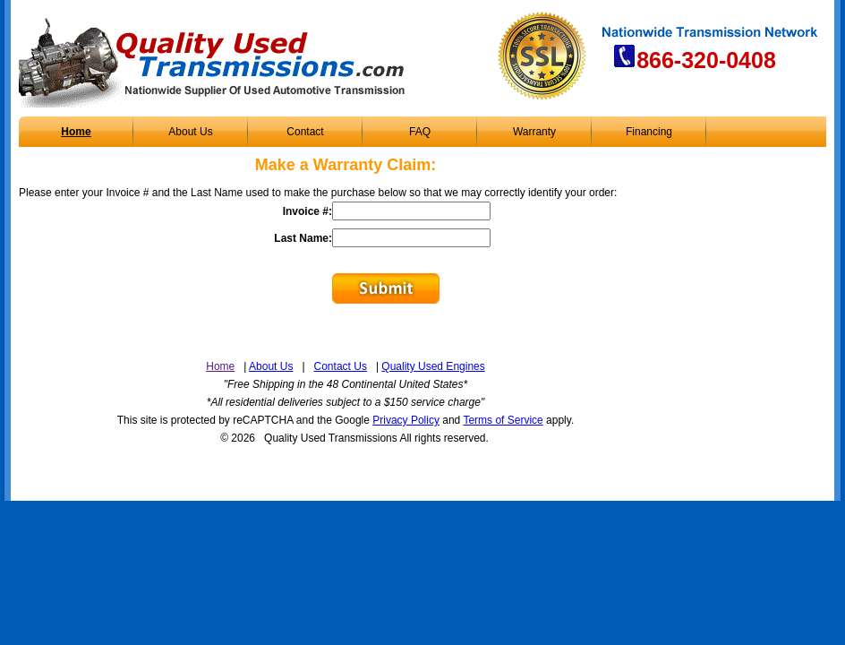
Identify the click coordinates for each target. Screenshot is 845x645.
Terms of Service (502, 420)
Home (75, 131)
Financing (649, 131)
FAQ (420, 131)
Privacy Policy (406, 420)
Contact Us (340, 366)
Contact (304, 131)
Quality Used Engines (432, 366)
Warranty (534, 131)
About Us (190, 131)
